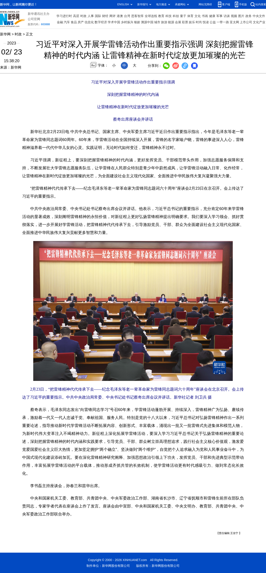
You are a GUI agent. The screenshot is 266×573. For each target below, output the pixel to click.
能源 (171, 22)
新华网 (5, 34)
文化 (198, 16)
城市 (157, 22)
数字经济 (101, 22)
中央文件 (259, 16)
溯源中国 (147, 22)
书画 (205, 16)
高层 (76, 16)
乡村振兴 (127, 22)
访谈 (227, 16)
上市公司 (246, 22)
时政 (83, 16)
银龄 (137, 22)
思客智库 (137, 16)
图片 (241, 16)
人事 (91, 16)
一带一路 (223, 22)
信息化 (89, 22)
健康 (212, 16)
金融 (60, 22)
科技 (168, 16)
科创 (176, 16)
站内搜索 (260, 4)
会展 (178, 22)
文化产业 (259, 22)
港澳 (120, 16)
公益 (213, 22)
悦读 (206, 22)
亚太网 (234, 22)
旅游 (164, 22)
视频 (234, 16)
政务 (248, 16)
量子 (183, 16)
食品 (74, 22)
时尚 (199, 22)
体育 (190, 16)
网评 (113, 16)
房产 (81, 22)
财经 (105, 16)
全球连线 (151, 16)
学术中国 (114, 22)
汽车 (67, 22)
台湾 (127, 16)
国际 (98, 16)
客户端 (226, 4)
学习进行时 (64, 16)
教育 (161, 16)
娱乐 (192, 22)
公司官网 (34, 19)
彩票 (185, 22)
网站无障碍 (205, 4)
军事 (219, 16)
